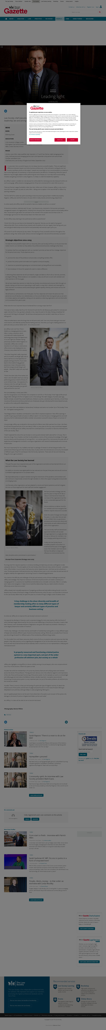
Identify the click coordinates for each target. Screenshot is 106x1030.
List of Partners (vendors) (34, 134)
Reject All (60, 139)
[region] (53, 124)
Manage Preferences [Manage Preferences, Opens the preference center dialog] (35, 139)
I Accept (72, 139)
